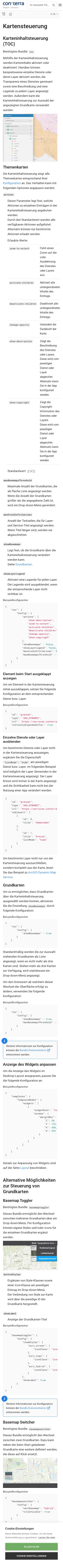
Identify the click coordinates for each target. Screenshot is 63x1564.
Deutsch (14, 7)
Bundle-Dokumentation (35, 1050)
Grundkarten (23, 564)
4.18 (52, 14)
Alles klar (31, 1546)
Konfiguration (12, 183)
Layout (24, 1168)
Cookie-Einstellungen (31, 1556)
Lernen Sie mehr (46, 1537)
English (6, 7)
